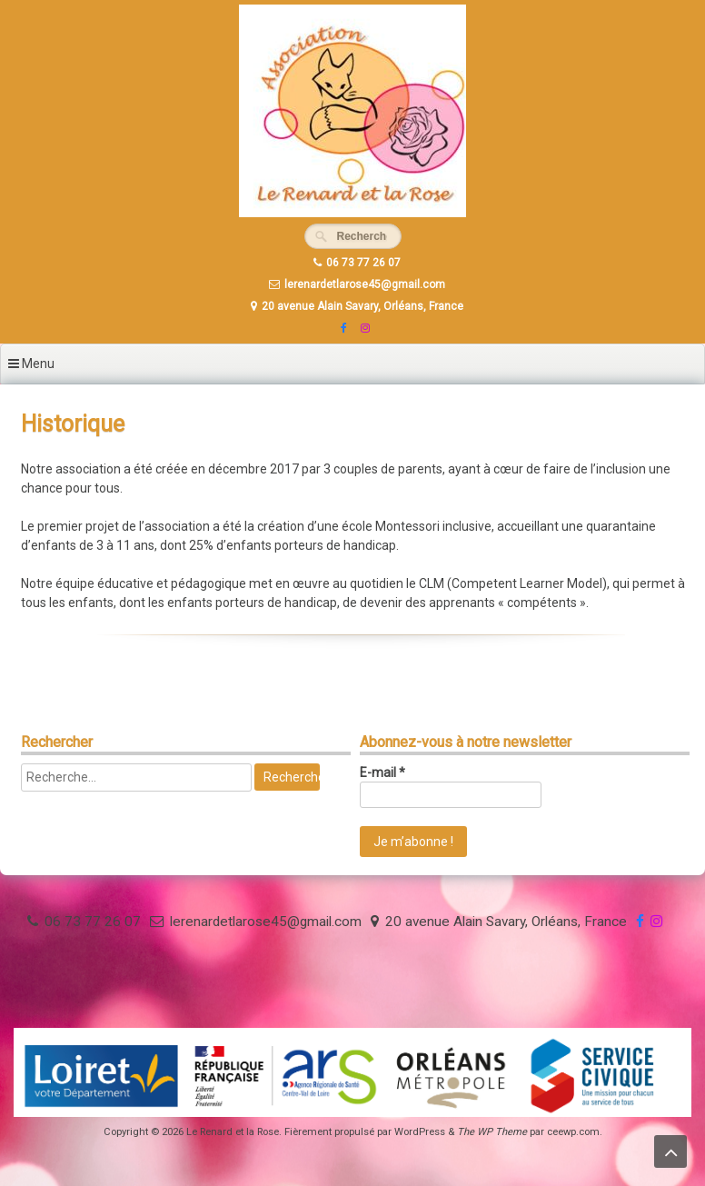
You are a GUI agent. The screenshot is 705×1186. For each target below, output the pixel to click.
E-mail (382, 772)
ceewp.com (573, 1132)
